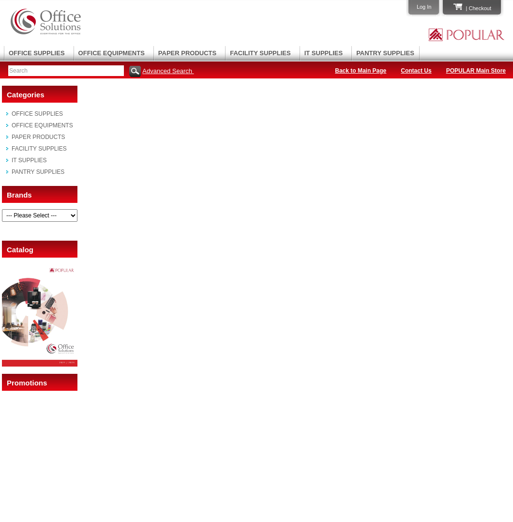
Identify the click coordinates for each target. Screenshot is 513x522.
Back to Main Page (360, 70)
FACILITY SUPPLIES (260, 53)
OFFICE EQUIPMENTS (111, 53)
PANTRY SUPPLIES (385, 53)
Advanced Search (168, 71)
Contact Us (416, 70)
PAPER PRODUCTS (187, 53)
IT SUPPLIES (323, 53)
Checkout (480, 8)
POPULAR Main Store (476, 70)
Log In (424, 7)
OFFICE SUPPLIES (37, 53)
